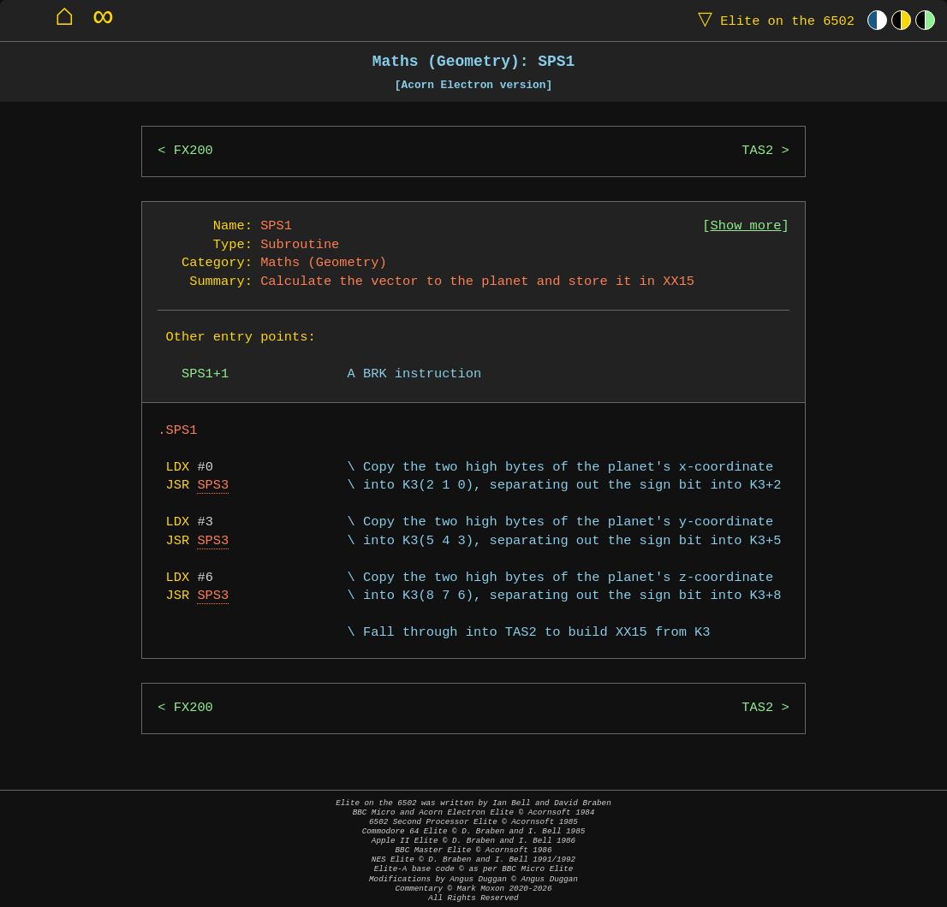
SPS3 (213, 486)
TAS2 (757, 151)
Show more (746, 226)
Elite (772, 20)
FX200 (193, 151)
